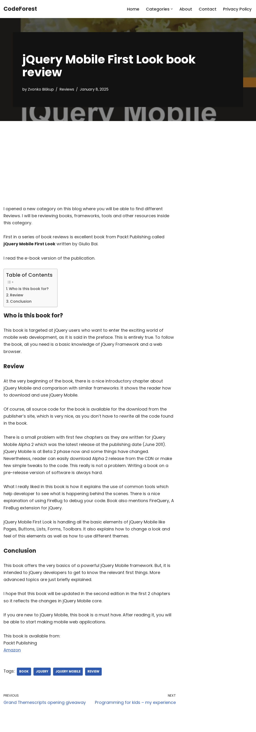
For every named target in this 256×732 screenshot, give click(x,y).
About (185, 9)
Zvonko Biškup (41, 89)
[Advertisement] (128, 156)
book (25, 676)
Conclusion (21, 302)
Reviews (67, 89)
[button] (171, 9)
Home (133, 9)
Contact (207, 9)
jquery (43, 676)
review (96, 676)
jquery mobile (70, 676)
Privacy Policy (237, 9)
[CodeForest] (20, 9)
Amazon (12, 655)
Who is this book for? (29, 289)
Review (16, 296)
